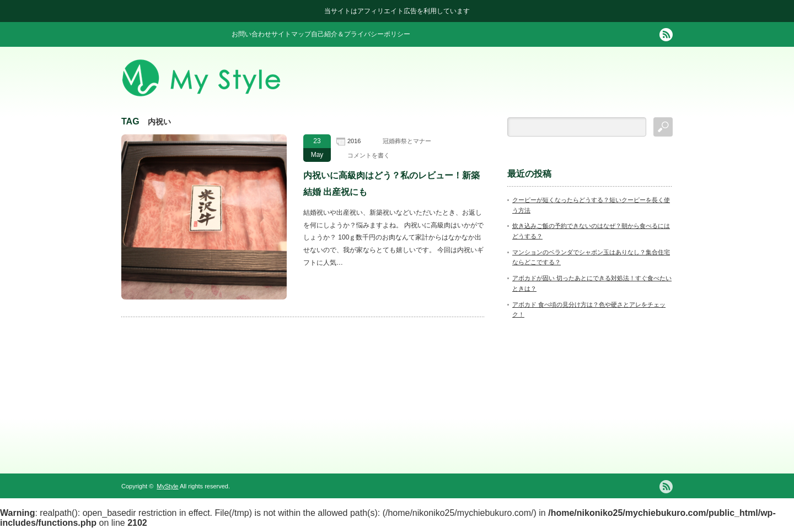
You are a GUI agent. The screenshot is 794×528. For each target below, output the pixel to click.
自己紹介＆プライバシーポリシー (360, 34)
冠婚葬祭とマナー (407, 141)
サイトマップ (291, 34)
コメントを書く (368, 155)
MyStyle (167, 486)
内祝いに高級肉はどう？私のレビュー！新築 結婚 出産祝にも (391, 184)
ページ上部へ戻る (784, 429)
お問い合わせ (251, 34)
